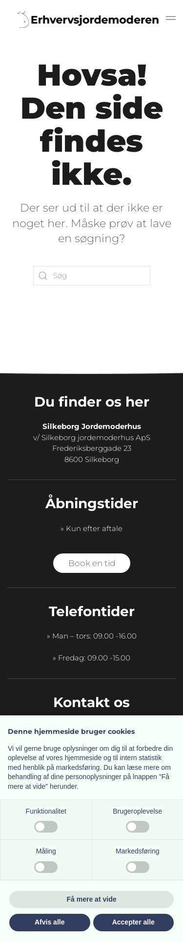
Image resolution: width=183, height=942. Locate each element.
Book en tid (91, 563)
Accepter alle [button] (133, 922)
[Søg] (91, 275)
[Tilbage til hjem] (91, 19)
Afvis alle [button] (49, 922)
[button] (171, 19)
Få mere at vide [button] (92, 899)
